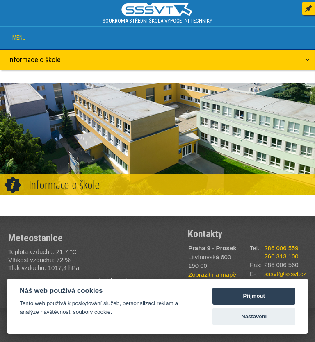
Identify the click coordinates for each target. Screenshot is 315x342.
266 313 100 (281, 256)
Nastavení (254, 316)
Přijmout (254, 296)
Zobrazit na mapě (212, 274)
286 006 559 (281, 248)
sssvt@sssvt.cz (285, 273)
